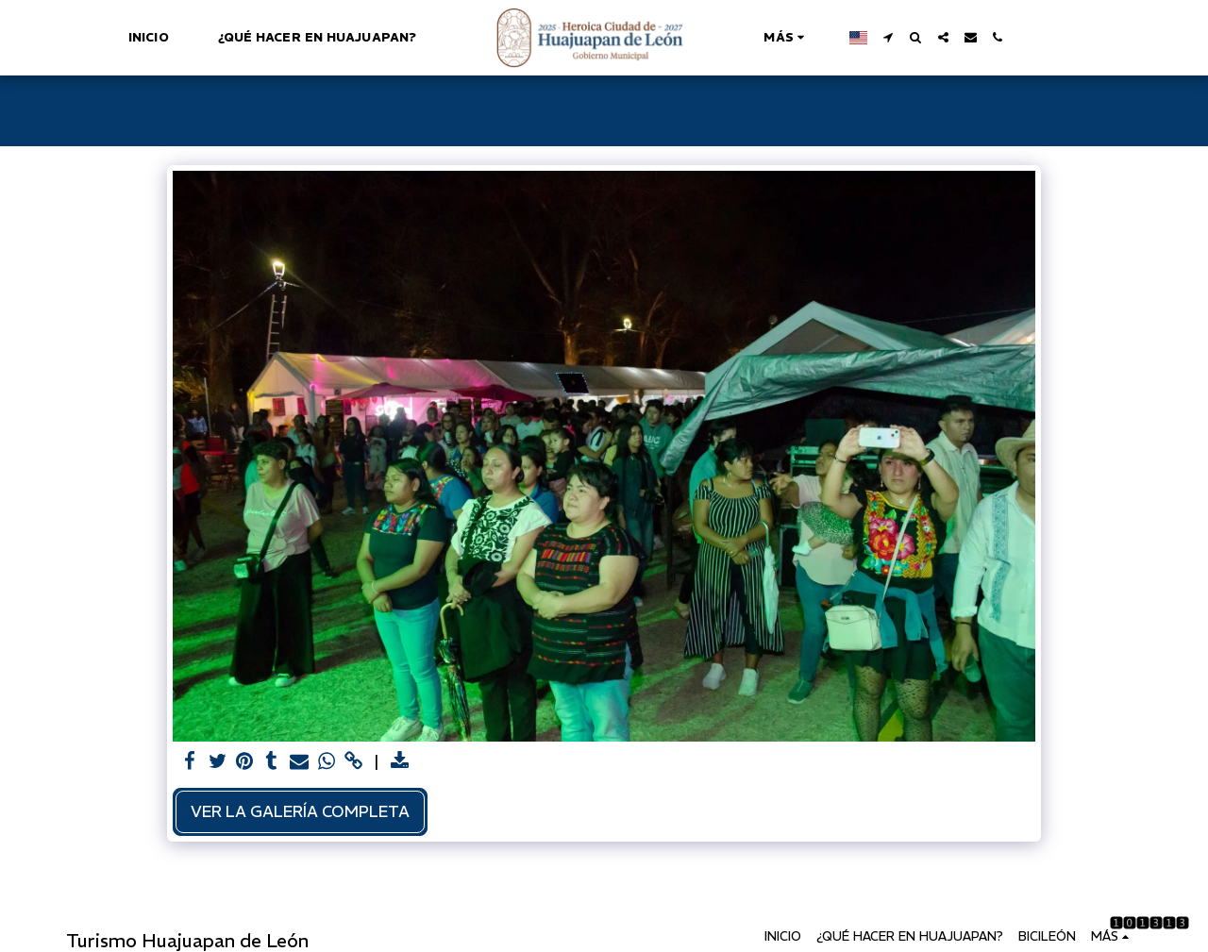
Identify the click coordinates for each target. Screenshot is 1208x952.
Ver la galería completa (300, 811)
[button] (888, 37)
